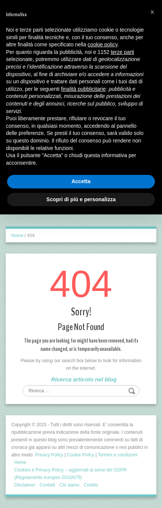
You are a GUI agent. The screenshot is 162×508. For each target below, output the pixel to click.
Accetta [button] (81, 181)
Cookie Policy (80, 455)
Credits (91, 485)
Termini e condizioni (117, 455)
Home (17, 235)
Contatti (47, 485)
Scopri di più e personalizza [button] (80, 199)
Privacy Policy (49, 455)
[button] (152, 12)
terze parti (122, 52)
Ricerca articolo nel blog (84, 379)
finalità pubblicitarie (83, 89)
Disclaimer (24, 485)
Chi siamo (69, 485)
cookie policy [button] (102, 44)
